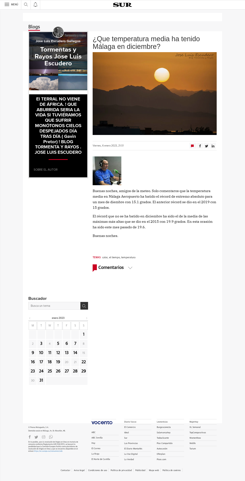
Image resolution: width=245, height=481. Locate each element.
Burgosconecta (164, 427)
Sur (125, 438)
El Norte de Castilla (100, 459)
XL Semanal (195, 427)
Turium (192, 449)
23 (33, 371)
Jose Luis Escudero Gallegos (58, 41)
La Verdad (129, 459)
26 (58, 371)
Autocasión (162, 449)
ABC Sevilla (97, 438)
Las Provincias (131, 443)
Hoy (93, 443)
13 (67, 353)
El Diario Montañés (133, 449)
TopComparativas (197, 433)
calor (105, 257)
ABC (93, 432)
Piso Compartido (164, 443)
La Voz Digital (131, 454)
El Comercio (130, 427)
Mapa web (154, 470)
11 (49, 353)
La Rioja (95, 454)
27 (67, 371)
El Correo (95, 448)
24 (41, 371)
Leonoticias (162, 422)
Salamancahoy (164, 433)
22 (84, 362)
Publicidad (140, 470)
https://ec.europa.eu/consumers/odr (48, 451)
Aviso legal (79, 470)
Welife (192, 443)
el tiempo (114, 257)
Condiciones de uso (97, 470)
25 (50, 371)
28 (75, 371)
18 (50, 362)
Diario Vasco (130, 422)
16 (33, 362)
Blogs (34, 27)
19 (58, 362)
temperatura (128, 257)
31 (41, 380)
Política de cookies (172, 470)
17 (41, 362)
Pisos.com (161, 459)
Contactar (65, 470)
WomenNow (195, 438)
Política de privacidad (121, 470)
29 (83, 371)
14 (75, 353)
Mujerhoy (193, 422)
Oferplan (161, 454)
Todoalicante (163, 438)
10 (41, 353)
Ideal (126, 433)
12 (58, 353)
